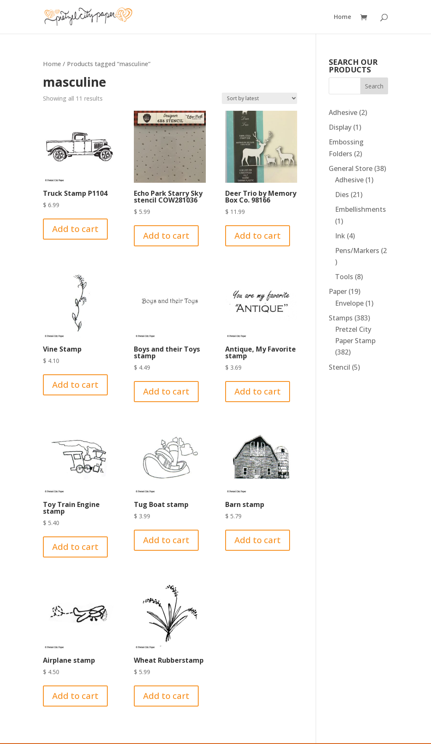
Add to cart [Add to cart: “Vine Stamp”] (75, 384)
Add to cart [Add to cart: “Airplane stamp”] (75, 695)
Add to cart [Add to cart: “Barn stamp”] (257, 540)
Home (342, 17)
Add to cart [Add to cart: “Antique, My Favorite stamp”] (257, 391)
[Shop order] (259, 98)
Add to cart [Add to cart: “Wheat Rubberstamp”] (166, 695)
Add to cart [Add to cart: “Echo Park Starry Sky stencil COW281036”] (166, 235)
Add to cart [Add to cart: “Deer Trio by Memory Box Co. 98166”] (257, 235)
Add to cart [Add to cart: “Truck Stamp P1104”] (75, 229)
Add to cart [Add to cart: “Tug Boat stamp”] (166, 540)
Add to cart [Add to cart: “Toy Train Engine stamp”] (75, 546)
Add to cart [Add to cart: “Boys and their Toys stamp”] (166, 391)
